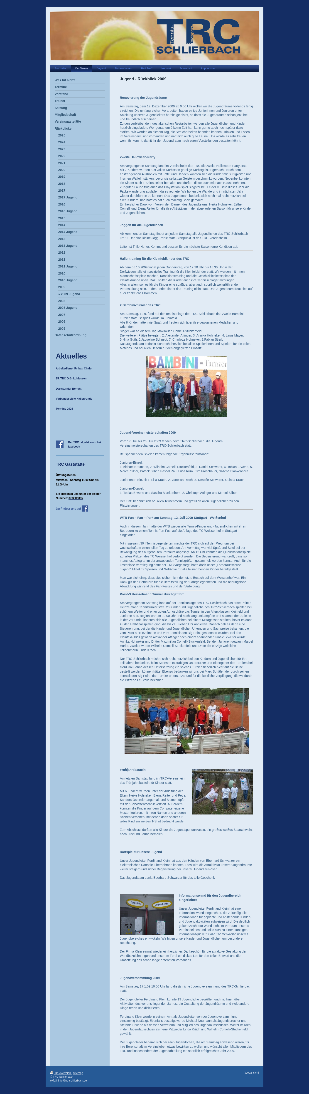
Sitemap (78, 1073)
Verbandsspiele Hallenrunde (74, 398)
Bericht (76, 388)
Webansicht (252, 1072)
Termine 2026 (64, 408)
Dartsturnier (63, 388)
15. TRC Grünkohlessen (71, 378)
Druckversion (61, 1073)
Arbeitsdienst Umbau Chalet (74, 368)
